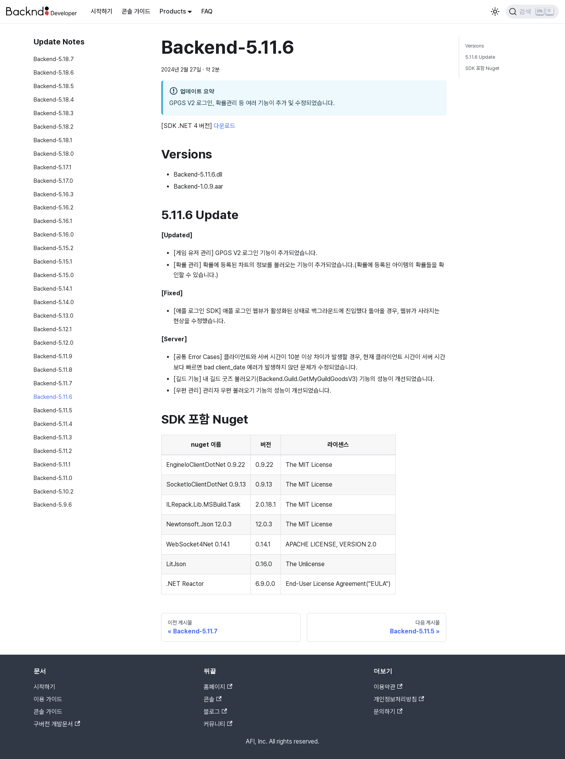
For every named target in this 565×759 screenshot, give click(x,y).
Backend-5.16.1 (53, 221)
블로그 (215, 711)
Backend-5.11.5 (53, 410)
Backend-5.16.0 (54, 234)
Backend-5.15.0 (54, 275)
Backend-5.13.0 (53, 315)
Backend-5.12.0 (53, 342)
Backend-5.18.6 (54, 72)
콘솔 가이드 (136, 11)
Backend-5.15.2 (53, 248)
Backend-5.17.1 (52, 167)
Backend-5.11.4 (53, 423)
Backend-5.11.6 (53, 396)
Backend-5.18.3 (53, 113)
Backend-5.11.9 (53, 356)
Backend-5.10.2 (53, 491)
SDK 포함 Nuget (482, 68)
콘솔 (212, 699)
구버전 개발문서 (57, 724)
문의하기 (388, 711)
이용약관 (388, 687)
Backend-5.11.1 (52, 464)
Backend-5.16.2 (53, 207)
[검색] (532, 12)
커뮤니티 (218, 724)
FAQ (207, 11)
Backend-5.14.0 (54, 302)
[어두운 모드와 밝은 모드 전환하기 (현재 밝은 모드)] (495, 11)
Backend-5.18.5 (54, 86)
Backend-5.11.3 (53, 437)
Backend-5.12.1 (53, 329)
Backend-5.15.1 (53, 261)
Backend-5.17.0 (53, 180)
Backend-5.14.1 (53, 288)
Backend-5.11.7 (53, 383)
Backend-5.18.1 (53, 140)
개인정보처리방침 (399, 699)
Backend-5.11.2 (53, 451)
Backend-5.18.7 (54, 59)
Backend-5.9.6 (53, 504)
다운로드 (224, 125)
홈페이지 (218, 687)
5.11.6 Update (480, 57)
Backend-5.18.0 (54, 153)
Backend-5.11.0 (53, 478)
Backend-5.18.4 (54, 99)
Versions (474, 46)
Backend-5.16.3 (53, 194)
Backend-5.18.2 (53, 126)
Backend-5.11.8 (53, 369)
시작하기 (101, 11)
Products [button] (173, 11)
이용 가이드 (48, 699)
